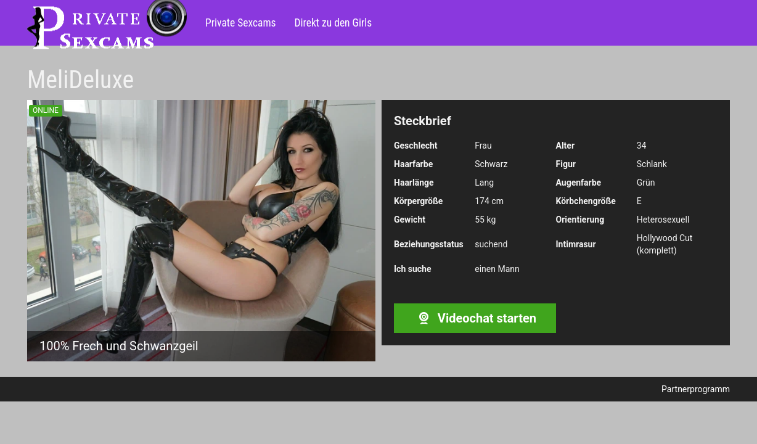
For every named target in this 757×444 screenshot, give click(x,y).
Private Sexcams (240, 23)
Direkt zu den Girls (333, 23)
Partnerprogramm (695, 389)
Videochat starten (475, 318)
